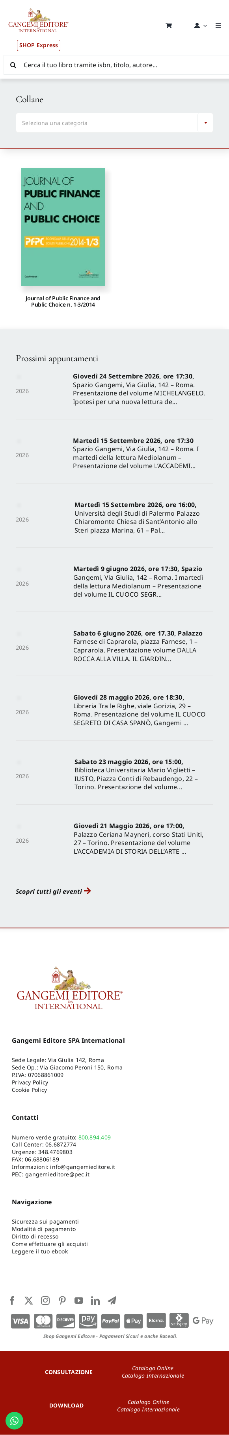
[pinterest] (62, 1301)
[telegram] (112, 1301)
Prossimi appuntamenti (57, 359)
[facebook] (12, 1301)
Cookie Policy (29, 1090)
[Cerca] (13, 65)
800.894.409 (94, 1137)
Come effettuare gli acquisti (50, 1244)
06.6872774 (60, 1145)
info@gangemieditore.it (82, 1167)
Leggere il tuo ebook (40, 1251)
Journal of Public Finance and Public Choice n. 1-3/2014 (63, 302)
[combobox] (114, 123)
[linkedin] (95, 1301)
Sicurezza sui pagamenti (45, 1222)
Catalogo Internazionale (153, 1376)
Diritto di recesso (35, 1237)
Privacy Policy (30, 1082)
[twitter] (28, 1301)
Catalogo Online (153, 1368)
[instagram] (45, 1301)
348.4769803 (55, 1152)
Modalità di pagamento (44, 1229)
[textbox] (108, 124)
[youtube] (78, 1301)
